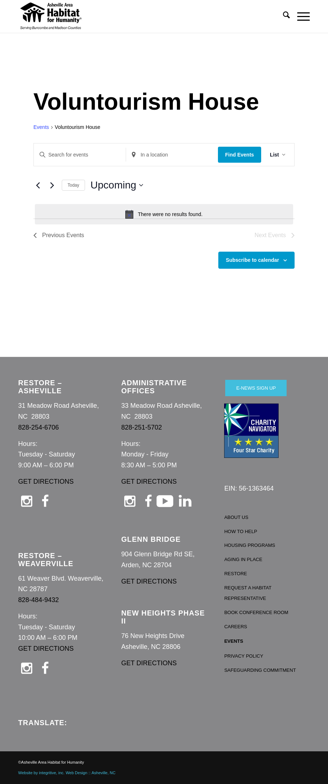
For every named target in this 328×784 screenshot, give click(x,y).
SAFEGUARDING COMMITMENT (260, 670)
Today (73, 185)
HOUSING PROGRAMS (249, 545)
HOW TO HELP (240, 531)
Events (41, 127)
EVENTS (233, 641)
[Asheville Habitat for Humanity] (51, 16)
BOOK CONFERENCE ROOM (256, 612)
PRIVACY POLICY (243, 656)
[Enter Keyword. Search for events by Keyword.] (80, 154)
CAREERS (235, 626)
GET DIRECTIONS (46, 481)
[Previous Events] (37, 185)
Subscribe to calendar (252, 260)
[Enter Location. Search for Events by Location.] (172, 154)
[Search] (283, 16)
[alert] (164, 214)
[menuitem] (283, 16)
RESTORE (235, 573)
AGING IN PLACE (243, 559)
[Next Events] (52, 185)
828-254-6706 (38, 427)
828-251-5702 (141, 427)
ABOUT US (236, 517)
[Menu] (300, 16)
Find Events (239, 155)
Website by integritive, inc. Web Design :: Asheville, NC (67, 773)
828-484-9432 (38, 600)
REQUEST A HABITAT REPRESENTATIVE (247, 593)
